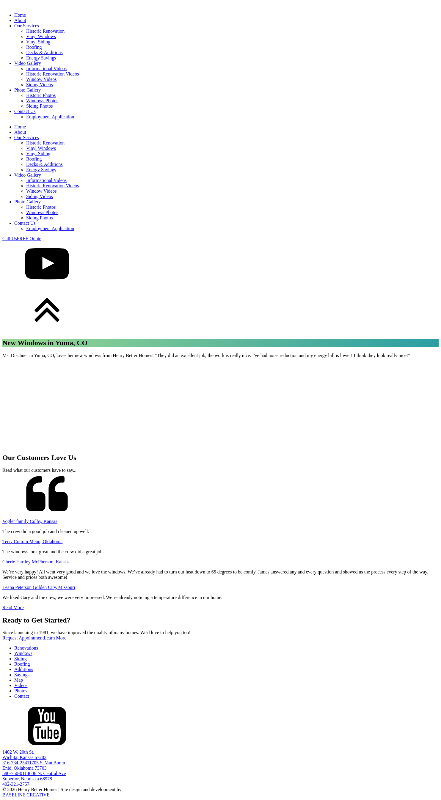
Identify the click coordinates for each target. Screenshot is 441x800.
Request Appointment (23, 637)
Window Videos (41, 79)
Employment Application (50, 116)
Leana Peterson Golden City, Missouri (38, 587)
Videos (20, 685)
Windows (23, 653)
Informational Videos (46, 68)
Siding (20, 658)
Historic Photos (41, 95)
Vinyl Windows (41, 36)
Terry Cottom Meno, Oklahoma (32, 541)
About (20, 20)
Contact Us (25, 111)
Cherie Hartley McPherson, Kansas (36, 561)
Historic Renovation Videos (52, 73)
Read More (13, 607)
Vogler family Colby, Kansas (29, 521)
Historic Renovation (45, 31)
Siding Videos (39, 84)
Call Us (9, 238)
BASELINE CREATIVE (26, 794)
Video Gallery (27, 63)
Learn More (55, 637)
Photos (20, 690)
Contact (21, 696)
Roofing (34, 47)
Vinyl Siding (38, 41)
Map (18, 680)
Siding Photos (39, 106)
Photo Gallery (27, 89)
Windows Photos (42, 100)
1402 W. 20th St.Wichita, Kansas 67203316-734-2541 (24, 757)
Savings (21, 674)
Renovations (26, 647)
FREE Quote (29, 238)
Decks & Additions (44, 52)
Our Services (26, 25)
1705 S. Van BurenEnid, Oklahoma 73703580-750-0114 (33, 768)
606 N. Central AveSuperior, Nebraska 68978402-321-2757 (34, 779)
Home (20, 15)
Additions (23, 669)
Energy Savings (41, 57)
